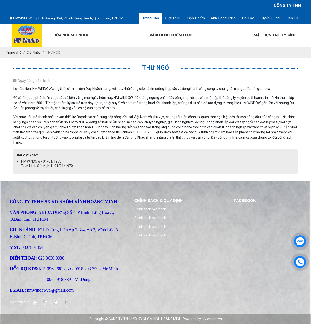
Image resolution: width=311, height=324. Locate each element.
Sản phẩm (196, 18)
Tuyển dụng (270, 18)
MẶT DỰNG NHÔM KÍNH (275, 35)
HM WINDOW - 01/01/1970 (41, 161)
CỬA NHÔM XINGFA (70, 35)
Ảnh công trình (223, 18)
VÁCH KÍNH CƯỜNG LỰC (171, 35)
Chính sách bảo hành (150, 209)
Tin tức (248, 18)
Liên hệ (291, 18)
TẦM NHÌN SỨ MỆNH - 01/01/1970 (47, 166)
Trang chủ (150, 18)
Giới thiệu (173, 18)
